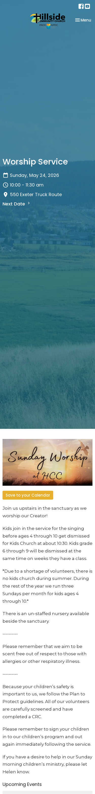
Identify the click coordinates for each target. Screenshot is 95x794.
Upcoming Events (22, 784)
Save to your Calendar (28, 495)
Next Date (17, 204)
